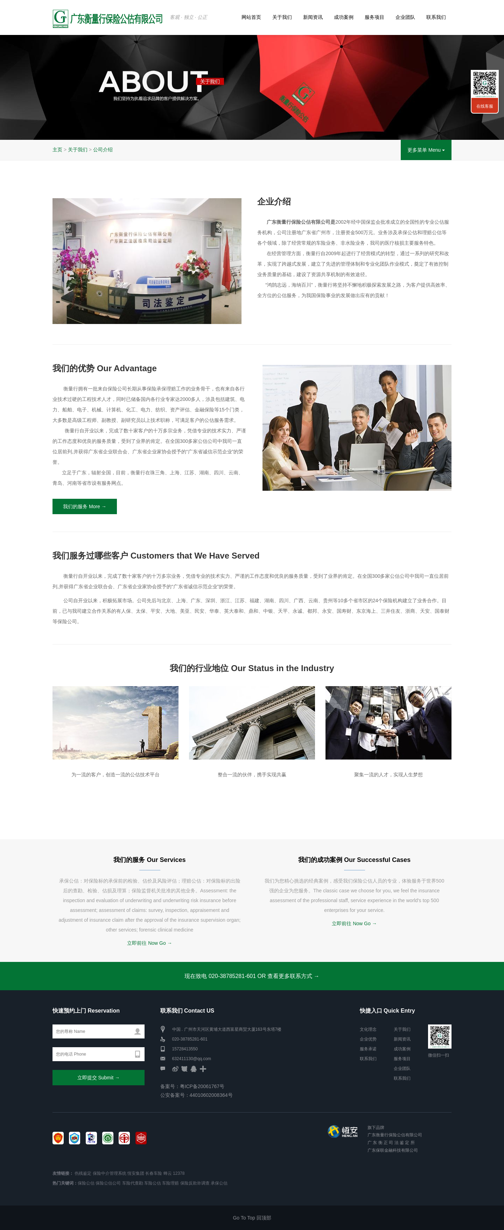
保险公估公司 (108, 1183)
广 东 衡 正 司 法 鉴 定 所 (391, 1142)
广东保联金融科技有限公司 (393, 1150)
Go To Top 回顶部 (252, 1218)
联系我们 (436, 17)
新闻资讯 (313, 17)
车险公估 (152, 1183)
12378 (178, 1173)
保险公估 (86, 1183)
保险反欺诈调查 (195, 1183)
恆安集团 (135, 1173)
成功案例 (344, 17)
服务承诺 (368, 1048)
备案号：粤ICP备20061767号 (192, 1086)
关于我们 (282, 17)
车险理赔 (170, 1183)
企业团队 (405, 17)
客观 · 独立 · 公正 (188, 17)
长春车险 (153, 1173)
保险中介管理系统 (109, 1173)
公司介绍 (103, 149)
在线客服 (484, 106)
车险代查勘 (132, 1183)
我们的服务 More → (84, 506)
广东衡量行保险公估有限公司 (395, 1134)
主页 (57, 149)
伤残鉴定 (83, 1173)
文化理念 (368, 1029)
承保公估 (219, 1183)
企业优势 (368, 1039)
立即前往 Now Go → (149, 943)
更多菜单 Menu (426, 150)
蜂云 (167, 1173)
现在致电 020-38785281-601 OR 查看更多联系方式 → (251, 976)
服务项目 (374, 17)
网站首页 (251, 17)
